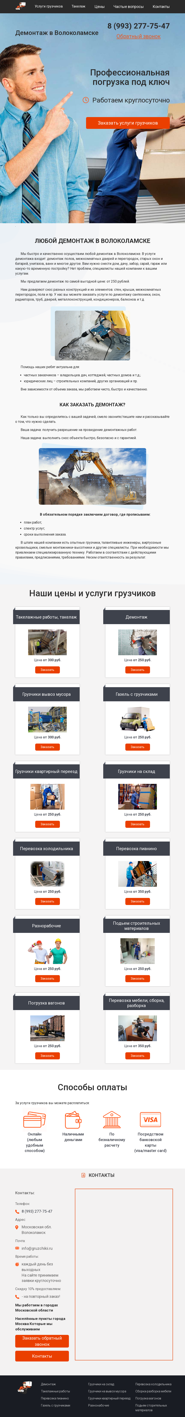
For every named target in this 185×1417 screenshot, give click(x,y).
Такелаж (78, 6)
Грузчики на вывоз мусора (107, 1391)
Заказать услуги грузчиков (128, 123)
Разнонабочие (98, 1405)
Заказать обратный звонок (42, 1341)
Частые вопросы (129, 6)
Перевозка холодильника (153, 1384)
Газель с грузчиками (55, 1405)
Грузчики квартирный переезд (109, 1398)
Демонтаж (48, 1384)
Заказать (47, 670)
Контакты (161, 6)
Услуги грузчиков (49, 6)
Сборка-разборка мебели (153, 1391)
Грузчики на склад (101, 1384)
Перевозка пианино (55, 1398)
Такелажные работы (55, 1391)
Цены (99, 6)
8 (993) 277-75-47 (138, 26)
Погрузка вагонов (148, 1398)
